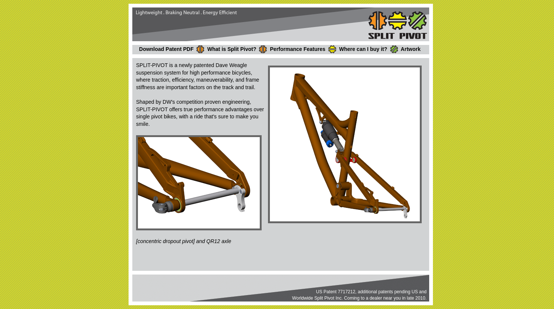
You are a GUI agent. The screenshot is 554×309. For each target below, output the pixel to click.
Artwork (411, 49)
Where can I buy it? (363, 49)
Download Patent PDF (166, 49)
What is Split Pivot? (231, 49)
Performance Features (297, 49)
